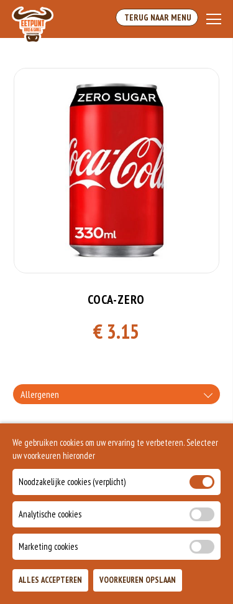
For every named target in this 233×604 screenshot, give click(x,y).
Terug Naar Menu (156, 17)
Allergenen (40, 394)
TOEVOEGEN (187, 584)
